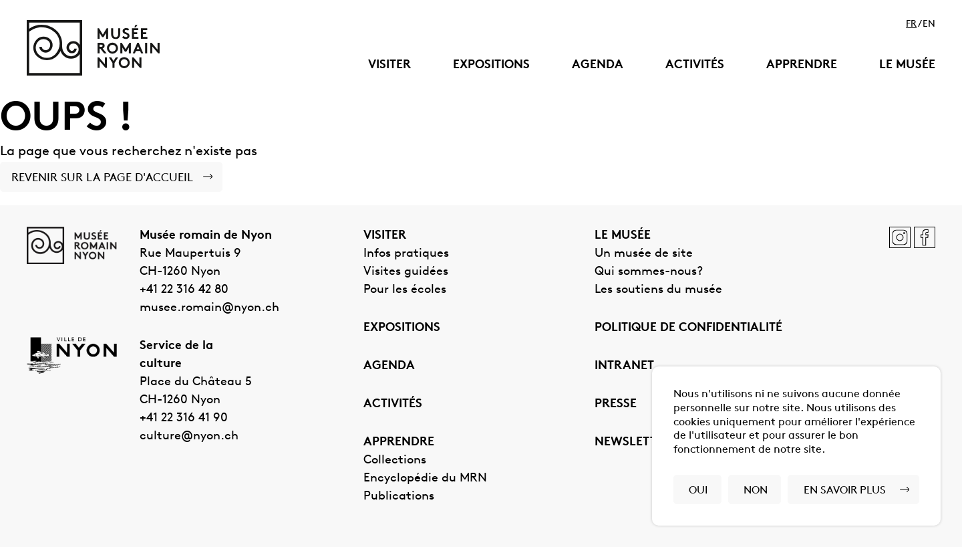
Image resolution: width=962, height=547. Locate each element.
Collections (394, 460)
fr (911, 24)
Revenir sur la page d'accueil (102, 178)
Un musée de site (644, 253)
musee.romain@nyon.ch (209, 308)
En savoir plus (845, 490)
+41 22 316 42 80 (184, 290)
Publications (398, 496)
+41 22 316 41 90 (184, 418)
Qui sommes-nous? (649, 271)
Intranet (624, 366)
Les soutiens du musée (658, 290)
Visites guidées (405, 271)
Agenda (597, 65)
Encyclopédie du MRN (425, 478)
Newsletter (633, 442)
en (929, 24)
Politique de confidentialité (688, 328)
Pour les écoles (404, 290)
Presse (616, 404)
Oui (698, 490)
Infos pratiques (406, 253)
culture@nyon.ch (189, 436)
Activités (694, 65)
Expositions (491, 65)
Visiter (389, 65)
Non (756, 490)
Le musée (907, 65)
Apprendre (801, 65)
